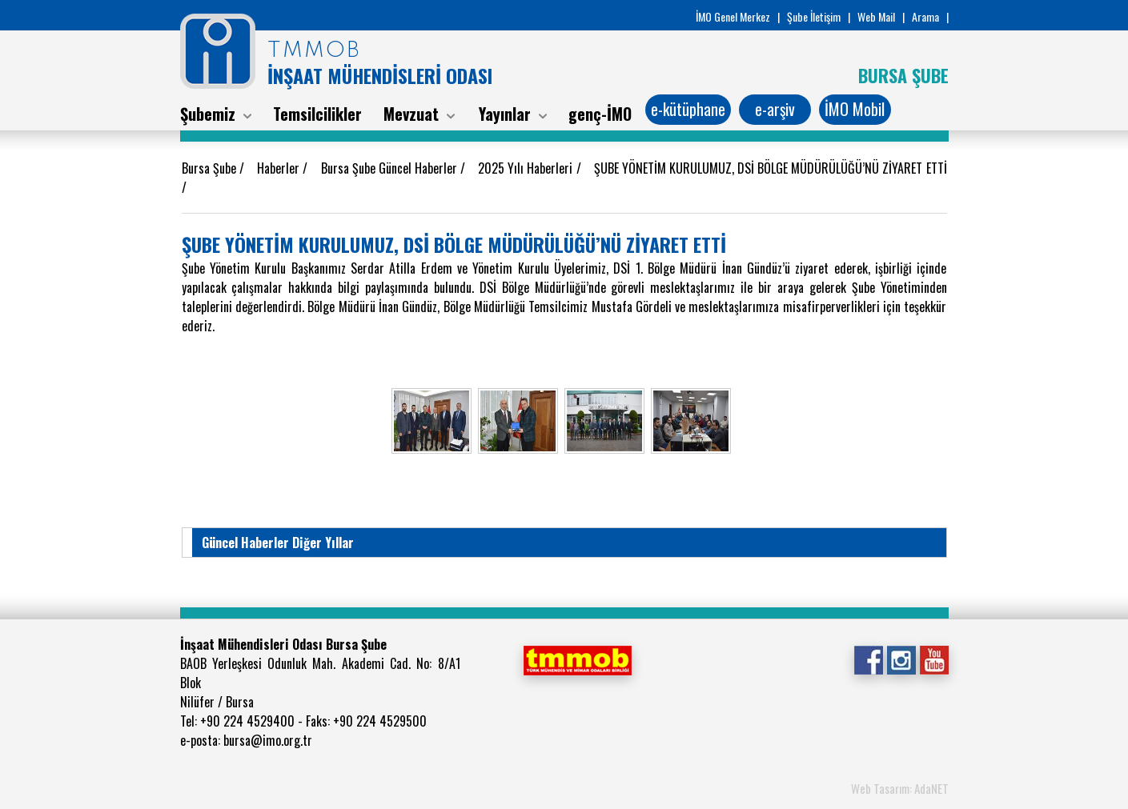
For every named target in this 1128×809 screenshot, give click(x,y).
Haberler (280, 168)
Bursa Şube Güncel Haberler (390, 168)
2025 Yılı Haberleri (527, 168)
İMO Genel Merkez (733, 16)
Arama (925, 16)
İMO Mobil (855, 109)
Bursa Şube (210, 168)
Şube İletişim (814, 16)
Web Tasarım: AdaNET (900, 788)
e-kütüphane (688, 109)
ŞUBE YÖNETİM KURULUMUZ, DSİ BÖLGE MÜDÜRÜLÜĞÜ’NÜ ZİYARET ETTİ (770, 168)
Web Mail (876, 16)
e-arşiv (775, 109)
